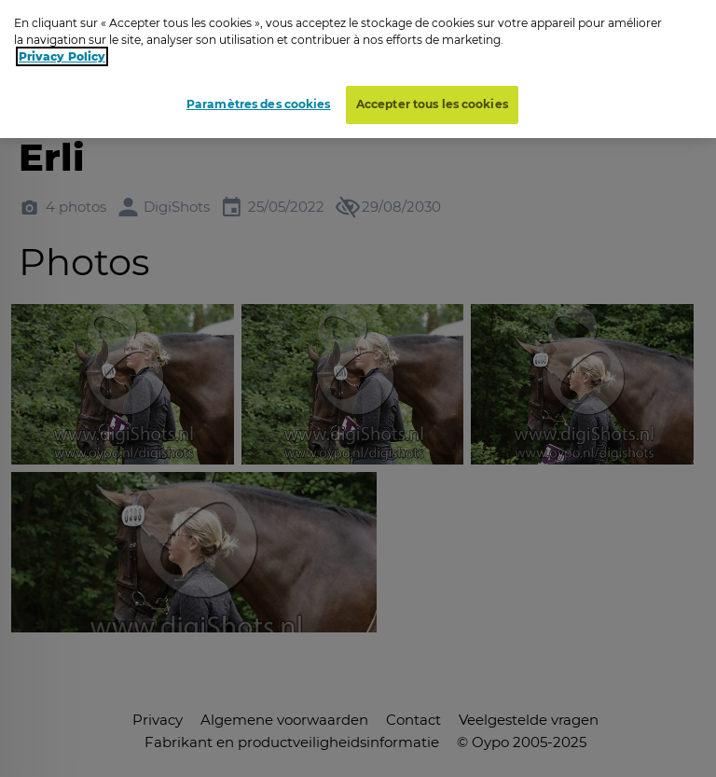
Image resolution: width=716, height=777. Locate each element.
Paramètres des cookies (258, 99)
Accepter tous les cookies (432, 99)
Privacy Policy (62, 52)
